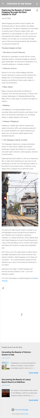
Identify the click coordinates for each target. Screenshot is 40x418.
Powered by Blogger (20, 410)
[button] (37, 10)
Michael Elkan (24, 414)
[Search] (37, 4)
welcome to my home (19, 3)
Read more (33, 373)
